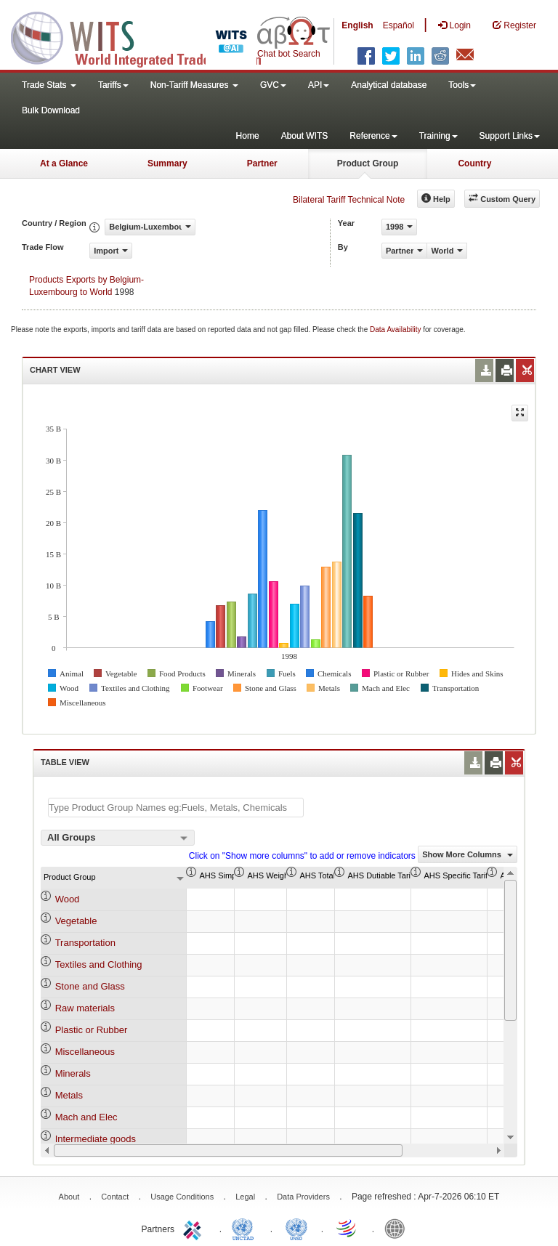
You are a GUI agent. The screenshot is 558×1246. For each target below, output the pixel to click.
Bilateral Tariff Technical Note (349, 200)
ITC (194, 1227)
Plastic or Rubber (91, 1029)
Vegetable (76, 920)
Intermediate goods (95, 1138)
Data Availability (396, 329)
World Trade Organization (347, 1227)
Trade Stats (49, 85)
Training (438, 136)
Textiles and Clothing (98, 964)
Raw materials (85, 1008)
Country (474, 163)
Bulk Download (51, 110)
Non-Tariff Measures (194, 85)
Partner (262, 163)
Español (398, 25)
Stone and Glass (90, 986)
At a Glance (64, 163)
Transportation (85, 942)
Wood (67, 899)
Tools (462, 85)
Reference (373, 136)
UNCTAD (245, 1227)
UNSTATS (296, 1227)
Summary (167, 163)
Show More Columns (467, 854)
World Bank (398, 1227)
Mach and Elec (86, 1117)
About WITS (304, 136)
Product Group (368, 163)
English (357, 25)
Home (247, 136)
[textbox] (176, 807)
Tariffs (113, 85)
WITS (145, 36)
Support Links (510, 136)
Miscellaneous (85, 1051)
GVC (273, 85)
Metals (69, 1095)
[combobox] (118, 838)
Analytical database (388, 85)
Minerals (73, 1073)
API (318, 85)
